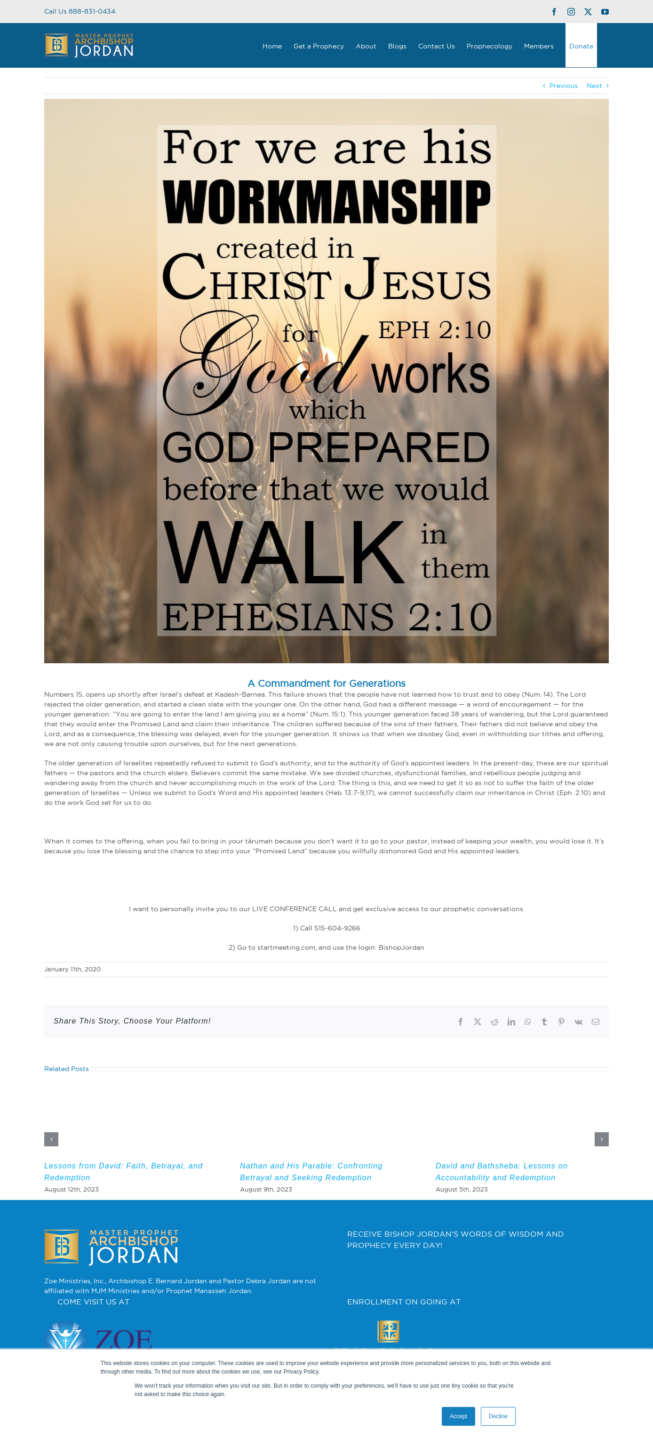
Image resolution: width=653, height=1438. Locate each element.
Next (594, 85)
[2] (326, 381)
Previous (563, 85)
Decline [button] (498, 1416)
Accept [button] (458, 1416)
